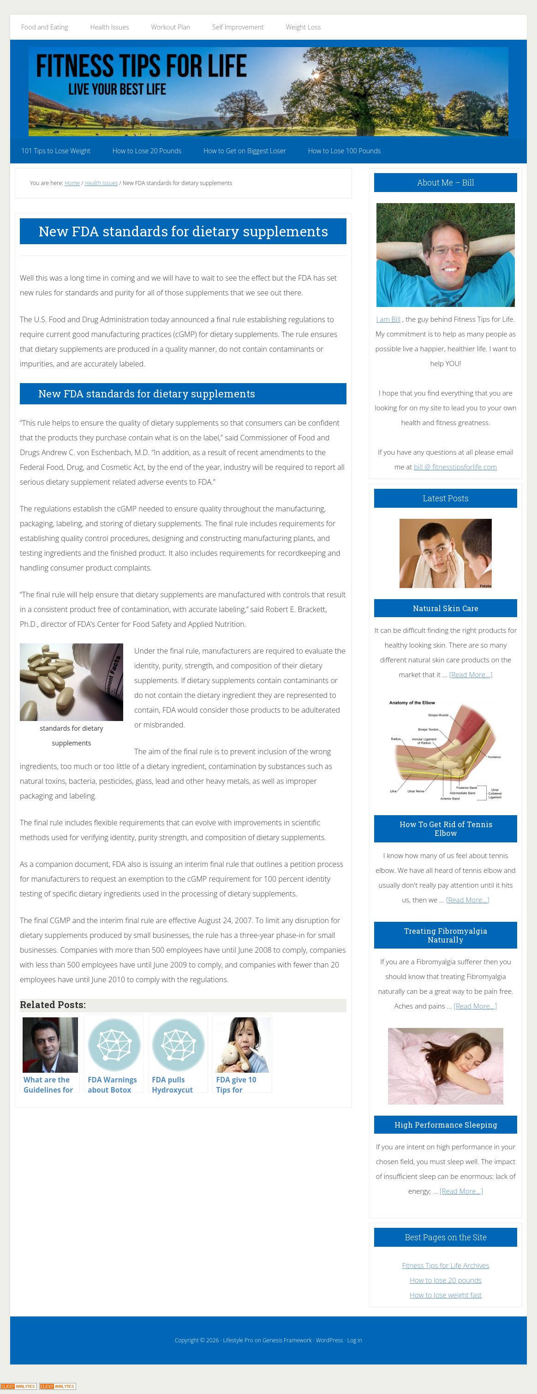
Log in (354, 1340)
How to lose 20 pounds (446, 1280)
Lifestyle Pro (238, 1340)
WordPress (329, 1340)
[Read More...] (471, 674)
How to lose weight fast (446, 1294)
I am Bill (388, 319)
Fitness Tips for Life (268, 91)
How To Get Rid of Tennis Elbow (446, 828)
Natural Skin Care (445, 608)
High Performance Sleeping (445, 1125)
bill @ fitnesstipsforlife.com (455, 466)
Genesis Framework (287, 1340)
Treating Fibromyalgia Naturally (445, 935)
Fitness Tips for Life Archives (445, 1265)
